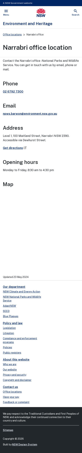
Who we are (9, 364)
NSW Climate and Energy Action (21, 291)
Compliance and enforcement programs (20, 340)
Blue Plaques (10, 316)
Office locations (12, 34)
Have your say (11, 397)
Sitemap (8, 430)
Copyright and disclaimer (17, 380)
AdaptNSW (9, 305)
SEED (6, 311)
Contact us (10, 387)
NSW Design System (24, 444)
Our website (10, 369)
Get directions (15, 148)
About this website (16, 359)
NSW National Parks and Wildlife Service (22, 298)
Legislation (9, 328)
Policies (7, 347)
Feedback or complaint (16, 402)
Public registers (12, 352)
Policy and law (13, 323)
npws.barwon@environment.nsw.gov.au (30, 113)
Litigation (8, 333)
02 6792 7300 (13, 91)
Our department (14, 287)
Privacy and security (14, 374)
